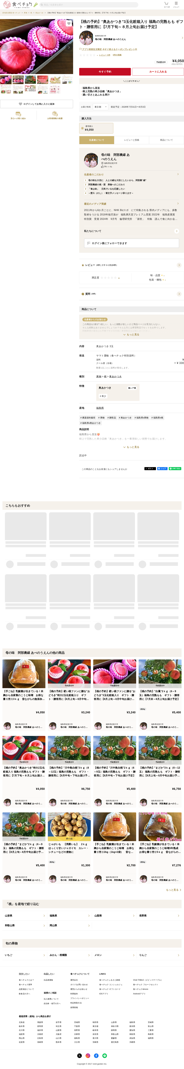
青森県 (40, 1022)
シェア (163, 468)
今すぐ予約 (105, 71)
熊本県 (58, 1042)
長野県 (77, 1030)
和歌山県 (115, 1034)
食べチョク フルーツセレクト (145, 985)
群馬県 (40, 1026)
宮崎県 (95, 1042)
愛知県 (132, 1030)
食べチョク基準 (25, 985)
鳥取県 (132, 1034)
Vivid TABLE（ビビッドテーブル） (148, 980)
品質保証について (26, 989)
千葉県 (77, 1026)
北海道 (22, 1022)
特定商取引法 (76, 1003)
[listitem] (24, 916)
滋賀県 (22, 1034)
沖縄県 (132, 1042)
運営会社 (74, 980)
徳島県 (77, 1038)
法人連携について (51, 999)
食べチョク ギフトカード (110, 989)
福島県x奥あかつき (91, 423)
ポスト (150, 468)
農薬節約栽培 (88, 417)
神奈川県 (115, 1026)
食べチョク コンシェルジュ (111, 985)
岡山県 (22, 1038)
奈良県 (95, 1034)
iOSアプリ (103, 994)
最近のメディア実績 (131, 204)
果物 (98, 376)
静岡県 (114, 1030)
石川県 (22, 1030)
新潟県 (132, 1026)
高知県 (132, 1038)
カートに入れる (158, 71)
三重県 (151, 1030)
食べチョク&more (140, 989)
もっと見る (133, 334)
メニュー (176, 5)
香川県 (95, 1038)
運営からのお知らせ (78, 989)
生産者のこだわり (131, 174)
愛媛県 (114, 1038)
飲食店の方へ (24, 994)
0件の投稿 (117, 55)
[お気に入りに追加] (69, 23)
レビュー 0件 (104, 55)
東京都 (95, 1026)
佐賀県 (22, 1042)
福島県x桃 (158, 417)
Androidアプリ (139, 994)
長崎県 (40, 1042)
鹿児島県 (115, 1042)
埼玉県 (58, 1026)
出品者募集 (48, 980)
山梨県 (58, 1030)
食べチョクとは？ (26, 980)
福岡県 (151, 1038)
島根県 (151, 1034)
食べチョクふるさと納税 (109, 980)
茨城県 (151, 1022)
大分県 (77, 1042)
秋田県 (95, 1022)
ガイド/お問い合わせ (79, 985)
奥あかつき (115, 376)
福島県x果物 (142, 417)
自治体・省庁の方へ (52, 1003)
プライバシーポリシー (79, 998)
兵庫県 (77, 1034)
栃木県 (22, 1026)
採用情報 (74, 1007)
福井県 (40, 1030)
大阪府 (58, 1034)
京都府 (40, 1034)
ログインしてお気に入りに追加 (36, 103)
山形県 (114, 1022)
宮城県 (77, 1022)
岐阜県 (95, 1030)
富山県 (151, 1026)
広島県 (40, 1038)
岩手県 (58, 1022)
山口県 (58, 1038)
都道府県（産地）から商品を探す (35, 1016)
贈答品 (112, 417)
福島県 (100, 408)
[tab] (131, 140)
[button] (131, 273)
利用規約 (74, 994)
